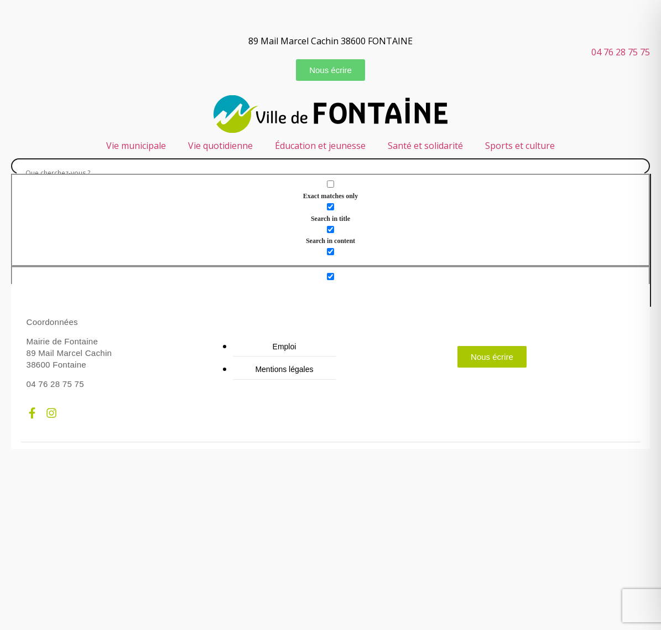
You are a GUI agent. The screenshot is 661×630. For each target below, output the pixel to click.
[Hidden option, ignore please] (330, 276)
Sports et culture (520, 146)
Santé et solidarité (425, 146)
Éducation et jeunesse (320, 146)
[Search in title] (330, 206)
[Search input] (330, 173)
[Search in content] (330, 229)
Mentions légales (284, 369)
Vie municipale (136, 146)
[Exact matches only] (330, 184)
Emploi (284, 346)
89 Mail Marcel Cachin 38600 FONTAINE (330, 41)
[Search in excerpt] (330, 251)
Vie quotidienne (220, 146)
